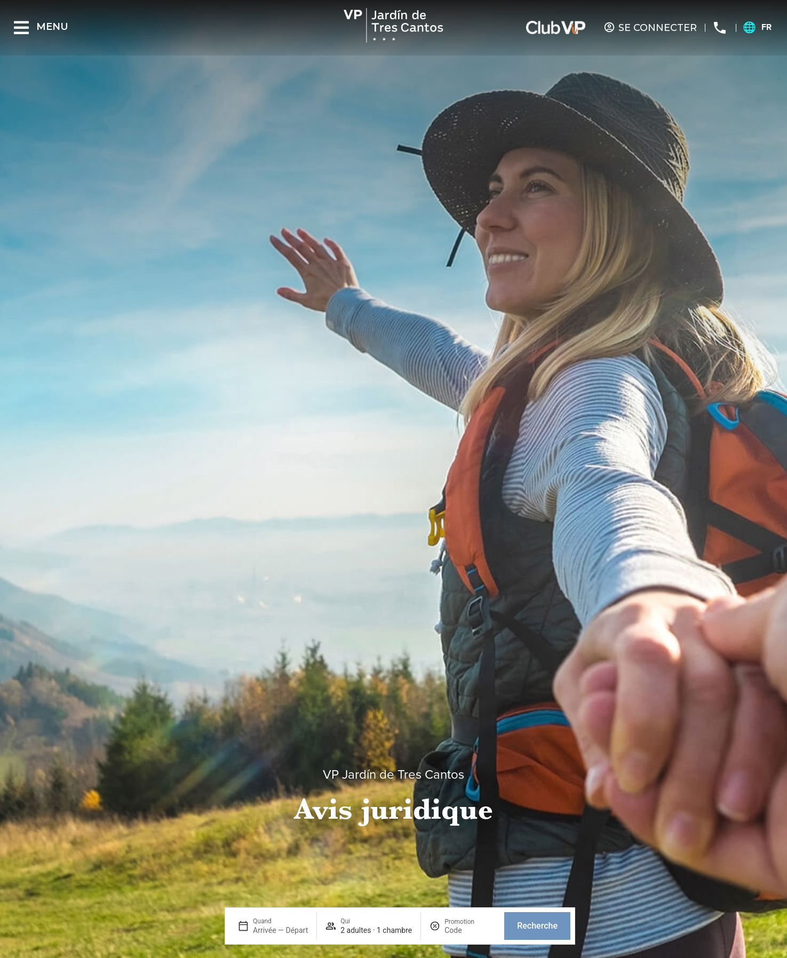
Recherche (537, 926)
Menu (52, 27)
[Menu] (21, 27)
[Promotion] (470, 930)
